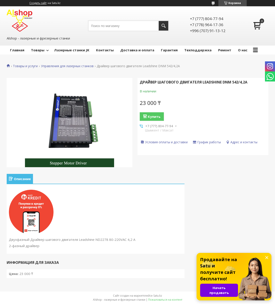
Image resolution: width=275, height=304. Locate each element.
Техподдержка (197, 50)
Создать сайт (38, 3)
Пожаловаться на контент (165, 300)
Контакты (105, 50)
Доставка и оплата (137, 50)
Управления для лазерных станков (67, 66)
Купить (154, 116)
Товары (37, 50)
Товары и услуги (25, 66)
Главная (17, 50)
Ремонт (224, 50)
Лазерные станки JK (71, 50)
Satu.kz (157, 296)
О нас (242, 50)
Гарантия (169, 50)
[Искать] (163, 26)
